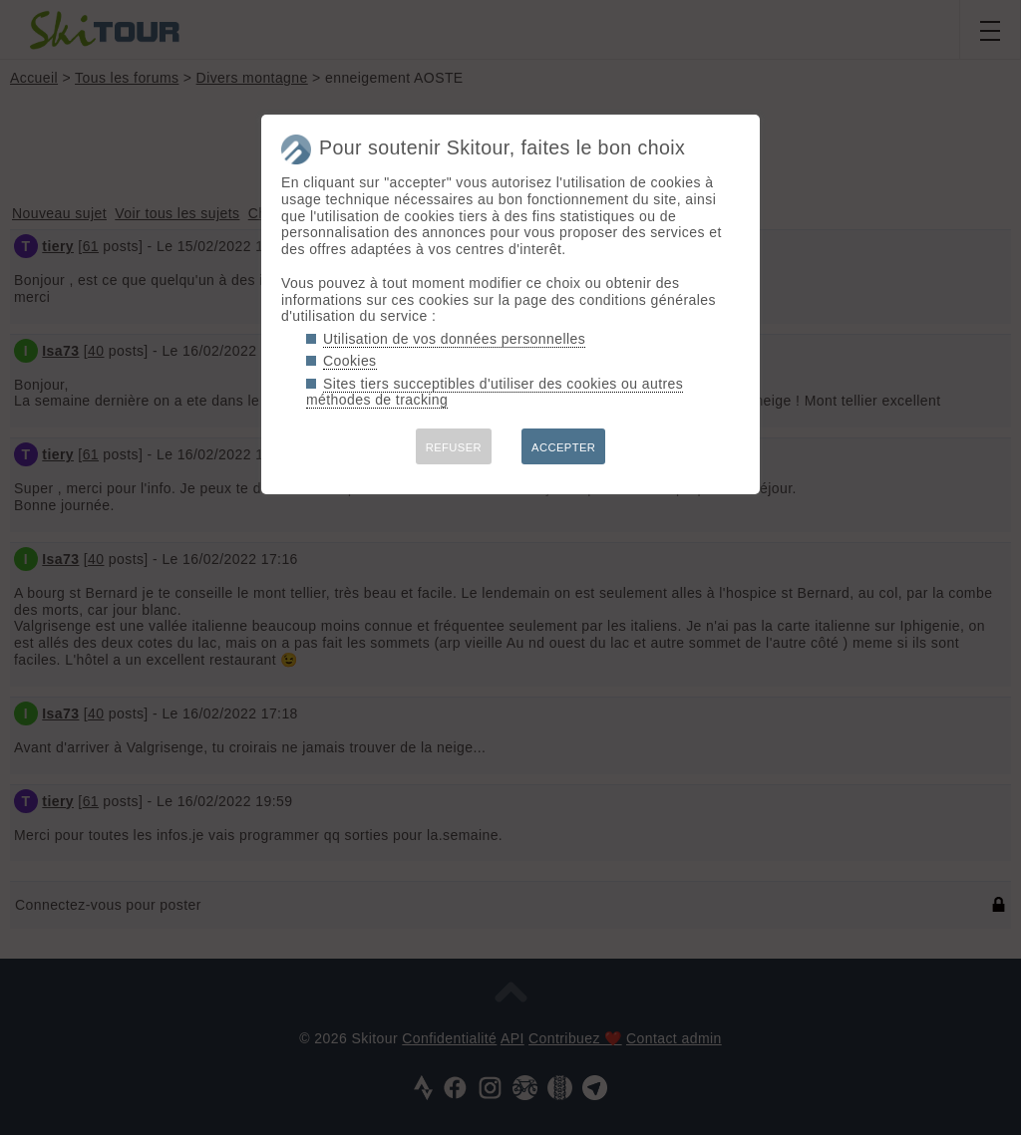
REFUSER (454, 447)
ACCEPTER (563, 447)
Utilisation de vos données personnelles (454, 339)
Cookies (350, 361)
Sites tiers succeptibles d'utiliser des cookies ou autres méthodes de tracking (494, 392)
